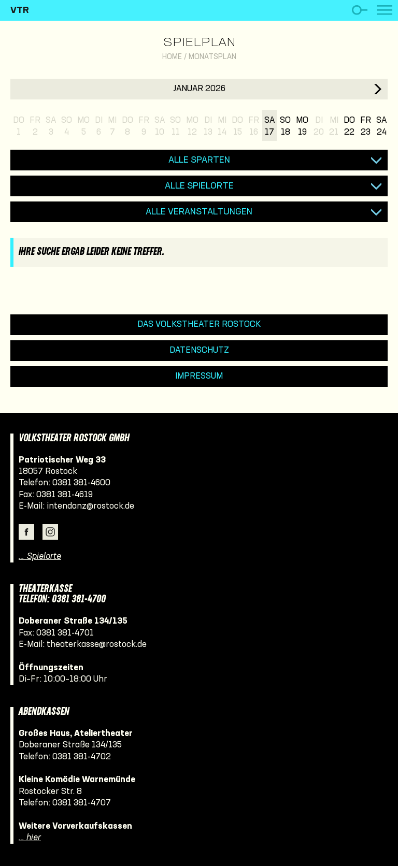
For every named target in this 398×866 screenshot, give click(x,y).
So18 (285, 126)
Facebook (26, 532)
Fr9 (143, 126)
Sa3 (51, 126)
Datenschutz (199, 350)
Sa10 (159, 126)
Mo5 (83, 126)
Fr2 (35, 126)
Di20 (319, 126)
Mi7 (112, 126)
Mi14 (222, 126)
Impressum (199, 376)
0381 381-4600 (81, 483)
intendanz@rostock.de (90, 506)
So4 (66, 126)
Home (172, 57)
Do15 (237, 126)
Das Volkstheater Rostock (199, 324)
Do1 (18, 126)
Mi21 (333, 126)
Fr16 (253, 126)
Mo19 (302, 126)
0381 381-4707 (81, 803)
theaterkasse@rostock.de (97, 644)
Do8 (127, 126)
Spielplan (199, 43)
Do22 (349, 126)
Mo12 (192, 126)
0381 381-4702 (81, 757)
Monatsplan (212, 57)
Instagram (50, 532)
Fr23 (365, 126)
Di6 (99, 126)
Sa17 (269, 126)
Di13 (208, 126)
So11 (175, 126)
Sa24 (381, 126)
